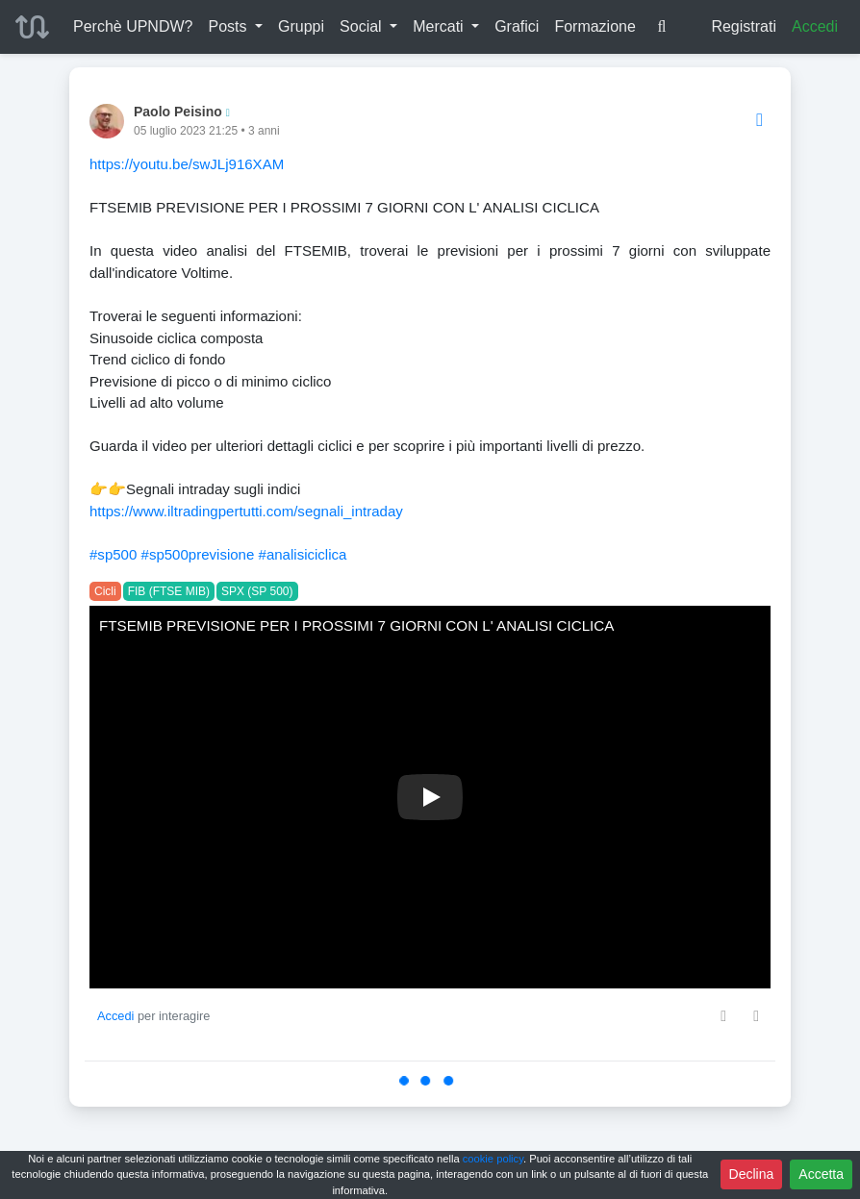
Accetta (821, 1174)
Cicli (105, 591)
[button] (235, 27)
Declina (751, 1174)
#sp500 (113, 554)
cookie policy (493, 1158)
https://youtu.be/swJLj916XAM (186, 164)
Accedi (815, 26)
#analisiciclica (303, 554)
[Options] (759, 121)
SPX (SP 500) (256, 591)
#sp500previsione (198, 554)
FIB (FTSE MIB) (169, 591)
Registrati (743, 26)
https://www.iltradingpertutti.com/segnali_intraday (246, 511)
